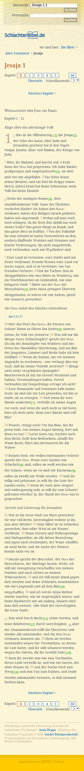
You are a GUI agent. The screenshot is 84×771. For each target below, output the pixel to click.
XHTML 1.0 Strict (52, 761)
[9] (73, 471)
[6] (60, 329)
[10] (62, 587)
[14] (16, 672)
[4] (50, 199)
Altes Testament (17, 53)
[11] (45, 618)
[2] (75, 135)
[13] (68, 653)
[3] (58, 171)
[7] (33, 403)
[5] (26, 289)
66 (72, 75)
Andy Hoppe (47, 730)
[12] (32, 624)
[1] (55, 135)
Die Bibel (67, 47)
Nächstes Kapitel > (42, 93)
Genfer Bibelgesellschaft (61, 734)
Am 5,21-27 (16, 316)
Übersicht (35, 81)
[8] (22, 465)
